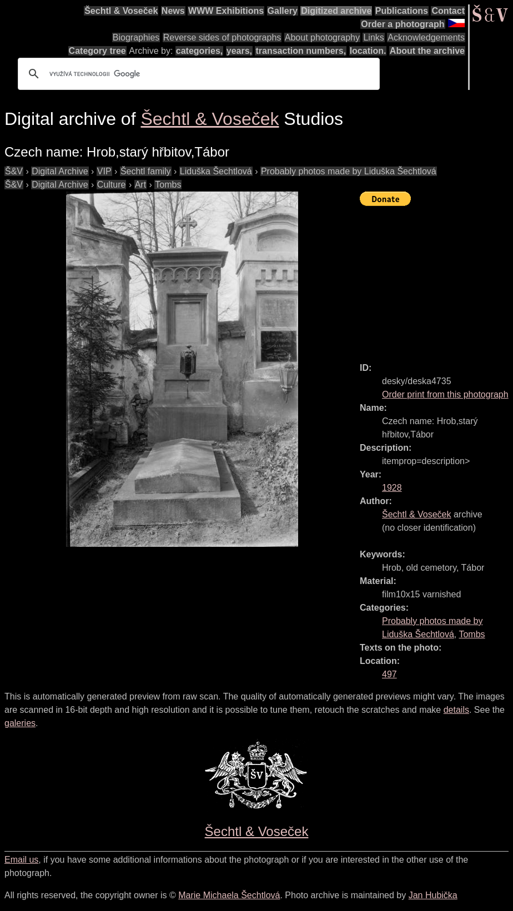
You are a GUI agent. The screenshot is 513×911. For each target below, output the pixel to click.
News (173, 11)
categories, (199, 51)
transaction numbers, (300, 51)
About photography (322, 37)
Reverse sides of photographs (222, 37)
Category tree (97, 51)
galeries (20, 723)
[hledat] (197, 73)
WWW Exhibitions (226, 11)
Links (373, 37)
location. (368, 51)
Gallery (283, 11)
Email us (21, 859)
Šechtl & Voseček (121, 11)
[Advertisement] (436, 279)
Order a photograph (402, 24)
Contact (448, 11)
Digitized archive (336, 11)
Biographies (136, 37)
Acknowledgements (426, 37)
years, (239, 51)
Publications (401, 11)
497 (389, 674)
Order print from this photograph (445, 394)
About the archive (427, 51)
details (456, 709)
